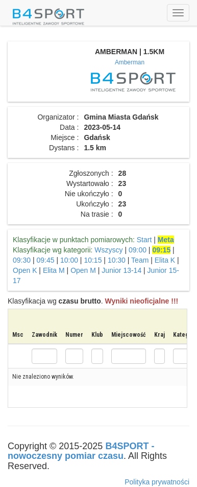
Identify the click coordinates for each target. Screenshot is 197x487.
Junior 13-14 (121, 270)
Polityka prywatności (157, 482)
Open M (83, 270)
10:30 (117, 260)
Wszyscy (108, 250)
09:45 (45, 260)
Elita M (54, 270)
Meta (166, 240)
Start (144, 240)
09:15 (161, 250)
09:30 (22, 260)
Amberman (129, 62)
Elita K (165, 260)
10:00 (69, 260)
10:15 (93, 260)
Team (140, 260)
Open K (25, 270)
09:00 (137, 250)
